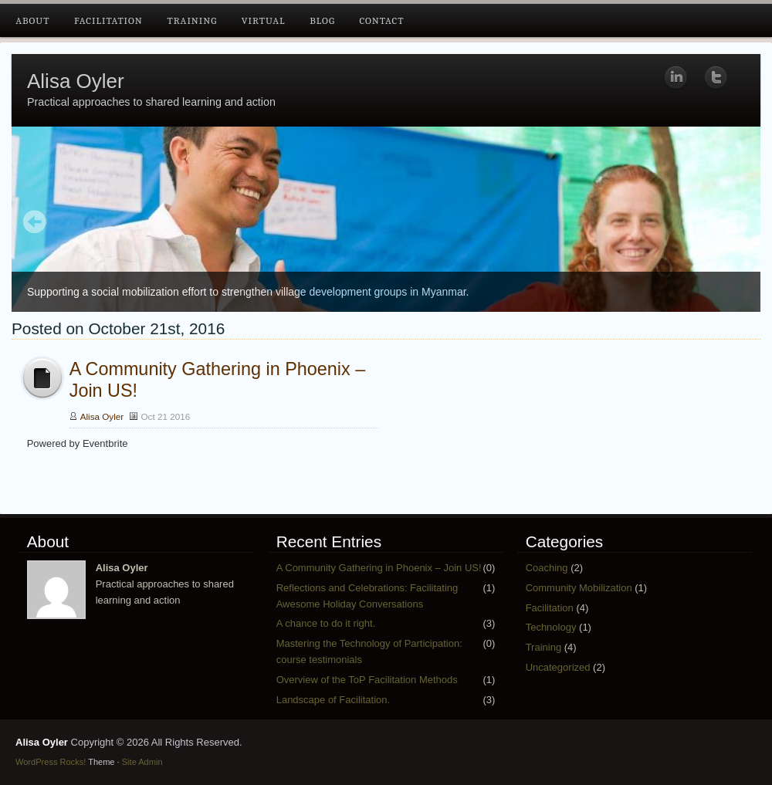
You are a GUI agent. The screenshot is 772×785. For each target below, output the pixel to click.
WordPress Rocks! (50, 761)
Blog (322, 20)
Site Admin (142, 761)
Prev (35, 223)
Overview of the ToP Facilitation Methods (367, 679)
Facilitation (108, 20)
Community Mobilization (579, 588)
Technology (551, 627)
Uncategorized (558, 667)
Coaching (547, 568)
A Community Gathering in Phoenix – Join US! (379, 568)
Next (737, 223)
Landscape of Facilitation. (333, 699)
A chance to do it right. (326, 623)
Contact (381, 20)
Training (192, 20)
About (32, 20)
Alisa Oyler (75, 81)
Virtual (264, 20)
